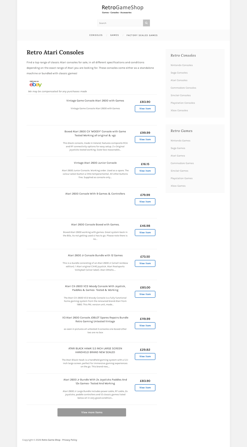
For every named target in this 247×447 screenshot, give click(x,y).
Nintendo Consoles (182, 65)
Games (114, 35)
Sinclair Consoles (181, 95)
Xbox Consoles (179, 110)
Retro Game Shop (51, 439)
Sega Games (178, 148)
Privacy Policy (69, 439)
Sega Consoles (179, 72)
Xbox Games (178, 185)
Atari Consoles (179, 80)
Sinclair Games (179, 170)
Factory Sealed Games (142, 35)
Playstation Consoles (183, 102)
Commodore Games (182, 163)
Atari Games (178, 155)
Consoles (96, 35)
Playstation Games (182, 178)
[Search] (146, 23)
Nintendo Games (180, 140)
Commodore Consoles (183, 87)
